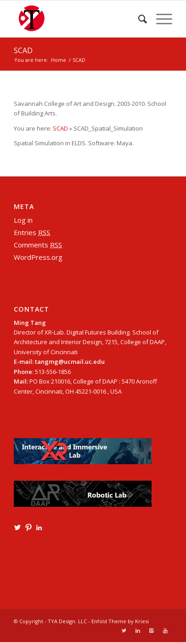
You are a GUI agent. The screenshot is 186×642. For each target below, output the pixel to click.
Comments (38, 244)
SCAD (23, 50)
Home (58, 59)
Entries (32, 232)
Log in (23, 220)
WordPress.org (38, 257)
